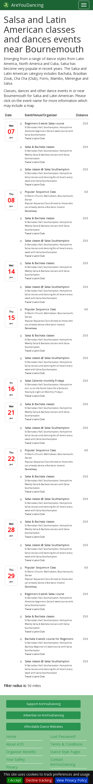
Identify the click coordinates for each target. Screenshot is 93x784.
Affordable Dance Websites (43, 727)
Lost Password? (63, 736)
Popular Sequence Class (40, 192)
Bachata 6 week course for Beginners (49, 639)
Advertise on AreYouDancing (43, 715)
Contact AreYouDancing (62, 762)
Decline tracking (39, 780)
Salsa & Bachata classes (39, 147)
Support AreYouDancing (44, 704)
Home (11, 736)
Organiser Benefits (21, 751)
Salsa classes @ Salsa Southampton (47, 169)
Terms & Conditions (66, 744)
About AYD (15, 744)
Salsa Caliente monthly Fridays (44, 380)
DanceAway (31, 211)
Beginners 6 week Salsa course (44, 123)
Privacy (12, 767)
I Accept (14, 780)
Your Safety (15, 759)
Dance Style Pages (65, 751)
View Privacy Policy (72, 780)
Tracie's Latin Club (35, 138)
